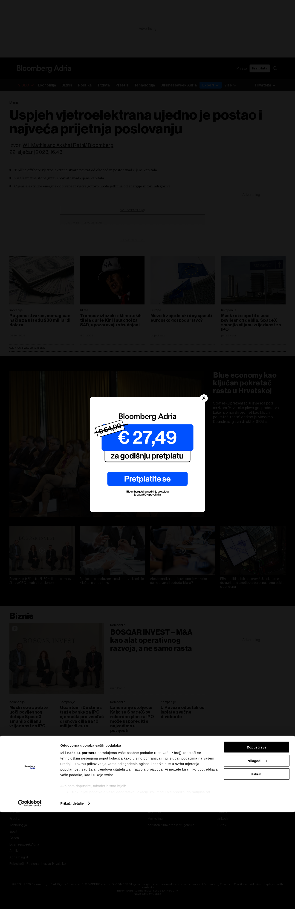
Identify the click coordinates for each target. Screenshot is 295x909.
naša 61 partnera (81, 849)
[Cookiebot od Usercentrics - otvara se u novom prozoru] (30, 900)
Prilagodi (257, 857)
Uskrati (257, 871)
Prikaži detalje (72, 900)
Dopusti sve (256, 844)
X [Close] (204, 398)
